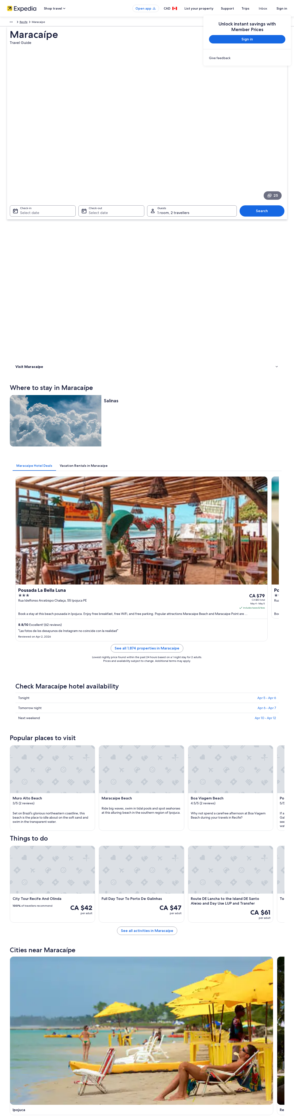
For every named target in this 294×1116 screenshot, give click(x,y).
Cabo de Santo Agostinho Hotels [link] (44, 818)
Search (264, 144)
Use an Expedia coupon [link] (239, 1046)
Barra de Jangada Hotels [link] (39, 809)
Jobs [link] (10, 1023)
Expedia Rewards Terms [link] (167, 1053)
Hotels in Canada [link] (90, 1023)
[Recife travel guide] (155, 739)
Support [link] (229, 1016)
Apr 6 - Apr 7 (267, 422)
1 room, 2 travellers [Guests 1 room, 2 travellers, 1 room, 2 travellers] (173, 145)
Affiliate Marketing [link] (19, 1061)
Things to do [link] (24, 208)
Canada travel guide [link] (92, 1016)
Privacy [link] (156, 1016)
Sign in (281, 8)
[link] (247, 58)
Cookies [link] (157, 1023)
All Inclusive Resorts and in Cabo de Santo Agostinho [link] (186, 809)
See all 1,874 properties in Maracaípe (181, 367)
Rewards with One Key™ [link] (95, 1075)
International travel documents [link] (243, 1053)
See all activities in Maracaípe (181, 705)
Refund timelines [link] (234, 1038)
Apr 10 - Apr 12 (265, 432)
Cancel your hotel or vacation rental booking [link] (252, 1023)
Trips (254, 8)
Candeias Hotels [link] (160, 818)
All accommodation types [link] (96, 1061)
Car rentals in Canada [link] (93, 1053)
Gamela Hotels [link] (159, 835)
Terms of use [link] (160, 1031)
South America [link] (16, 23)
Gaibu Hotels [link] (30, 835)
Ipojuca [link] (19, 875)
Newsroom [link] (14, 1068)
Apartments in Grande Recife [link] (42, 844)
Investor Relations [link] (18, 1046)
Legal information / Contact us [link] (171, 1061)
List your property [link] (18, 1031)
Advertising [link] (14, 1053)
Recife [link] (65, 23)
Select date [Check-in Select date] (26, 145)
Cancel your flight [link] (235, 1031)
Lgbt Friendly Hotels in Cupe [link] (41, 826)
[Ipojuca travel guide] (103, 739)
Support (235, 8)
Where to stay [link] (25, 202)
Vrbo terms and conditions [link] (169, 1046)
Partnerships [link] (15, 1038)
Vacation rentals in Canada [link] (96, 1031)
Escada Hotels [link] (159, 826)
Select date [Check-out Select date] (96, 145)
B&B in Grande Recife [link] (164, 844)
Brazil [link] (33, 23)
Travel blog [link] (86, 1068)
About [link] (11, 1016)
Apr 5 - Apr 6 (266, 412)
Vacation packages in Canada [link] (98, 1038)
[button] (147, 777)
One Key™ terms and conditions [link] (172, 1038)
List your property (207, 8)
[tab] (103, 254)
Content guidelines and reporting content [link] (178, 1068)
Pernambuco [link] (49, 23)
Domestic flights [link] (90, 1046)
